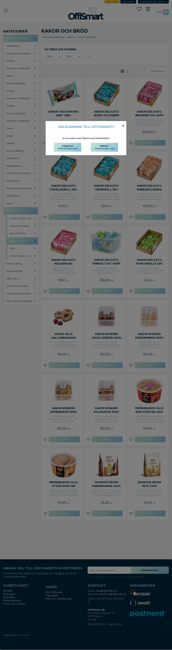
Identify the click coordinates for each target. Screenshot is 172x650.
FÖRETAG (68, 147)
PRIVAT (104, 147)
